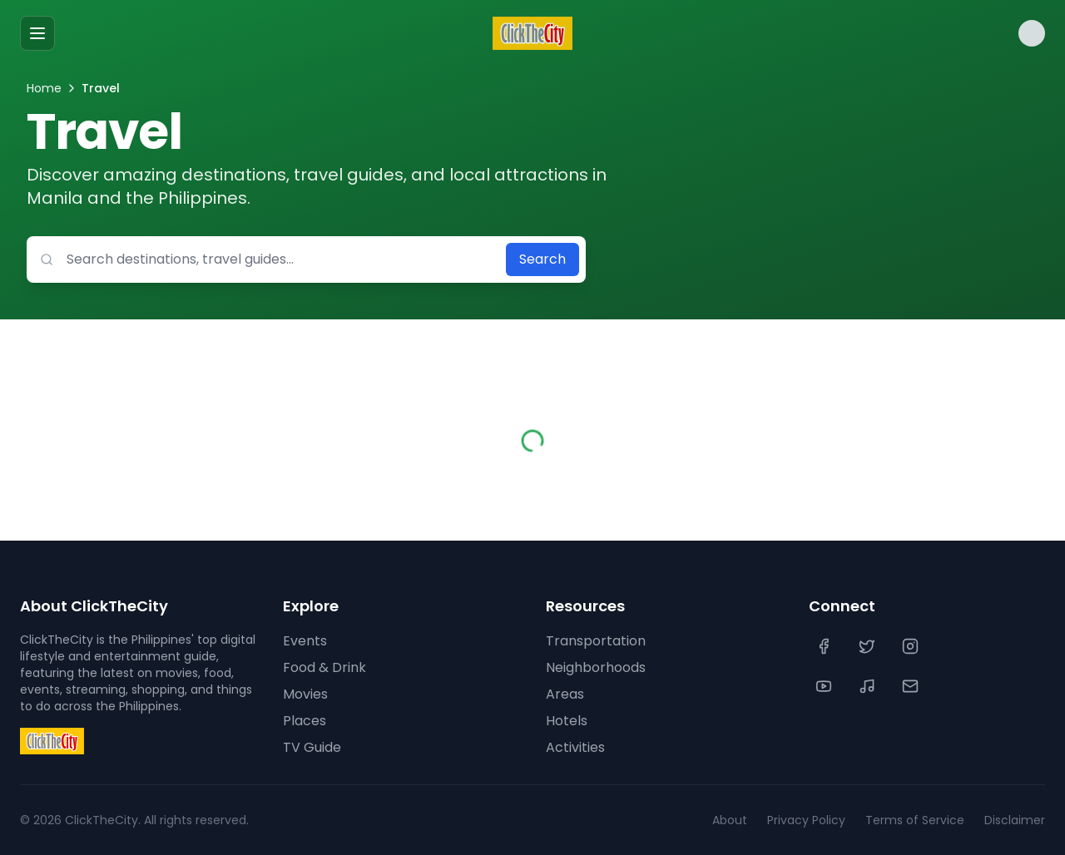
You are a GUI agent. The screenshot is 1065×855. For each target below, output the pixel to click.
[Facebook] (825, 646)
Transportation (596, 640)
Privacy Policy (806, 820)
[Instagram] (912, 646)
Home (44, 88)
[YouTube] (825, 686)
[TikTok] (868, 686)
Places (304, 720)
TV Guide (312, 747)
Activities (575, 747)
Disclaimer (1014, 820)
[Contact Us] (912, 686)
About (729, 820)
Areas (565, 694)
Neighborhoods (596, 667)
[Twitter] (868, 646)
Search (542, 259)
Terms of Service (914, 820)
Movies (305, 694)
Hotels (566, 720)
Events (305, 640)
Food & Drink (324, 667)
